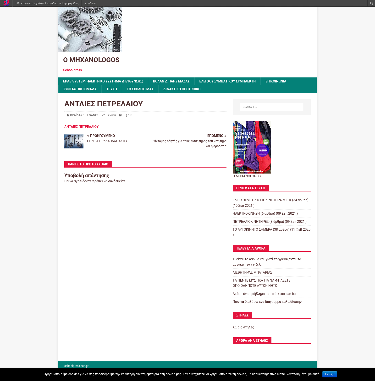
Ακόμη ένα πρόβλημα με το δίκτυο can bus (265, 294)
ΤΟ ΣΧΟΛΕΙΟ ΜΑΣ (140, 89)
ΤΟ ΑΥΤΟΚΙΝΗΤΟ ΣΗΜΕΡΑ (252, 229)
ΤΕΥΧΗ (111, 89)
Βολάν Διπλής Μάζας (171, 81)
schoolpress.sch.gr (76, 366)
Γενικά (111, 115)
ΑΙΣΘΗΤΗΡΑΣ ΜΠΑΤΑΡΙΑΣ (252, 272)
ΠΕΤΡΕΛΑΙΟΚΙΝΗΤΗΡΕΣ (251, 221)
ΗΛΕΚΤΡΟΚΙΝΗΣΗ (246, 213)
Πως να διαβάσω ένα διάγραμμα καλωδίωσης (267, 302)
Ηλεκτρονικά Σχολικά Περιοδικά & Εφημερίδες (47, 3)
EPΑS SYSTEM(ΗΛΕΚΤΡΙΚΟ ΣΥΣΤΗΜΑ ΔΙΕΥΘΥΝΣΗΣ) (103, 81)
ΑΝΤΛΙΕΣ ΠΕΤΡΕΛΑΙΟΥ (81, 127)
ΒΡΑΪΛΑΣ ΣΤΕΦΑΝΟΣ (84, 115)
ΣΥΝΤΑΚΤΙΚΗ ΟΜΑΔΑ (80, 89)
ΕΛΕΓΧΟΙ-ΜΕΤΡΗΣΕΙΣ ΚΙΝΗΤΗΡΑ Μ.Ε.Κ (262, 200)
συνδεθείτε (117, 181)
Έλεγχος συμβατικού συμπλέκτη (227, 81)
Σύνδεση (91, 3)
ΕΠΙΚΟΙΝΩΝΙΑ (275, 81)
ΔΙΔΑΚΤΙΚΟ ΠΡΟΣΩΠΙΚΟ (182, 89)
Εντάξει (329, 374)
